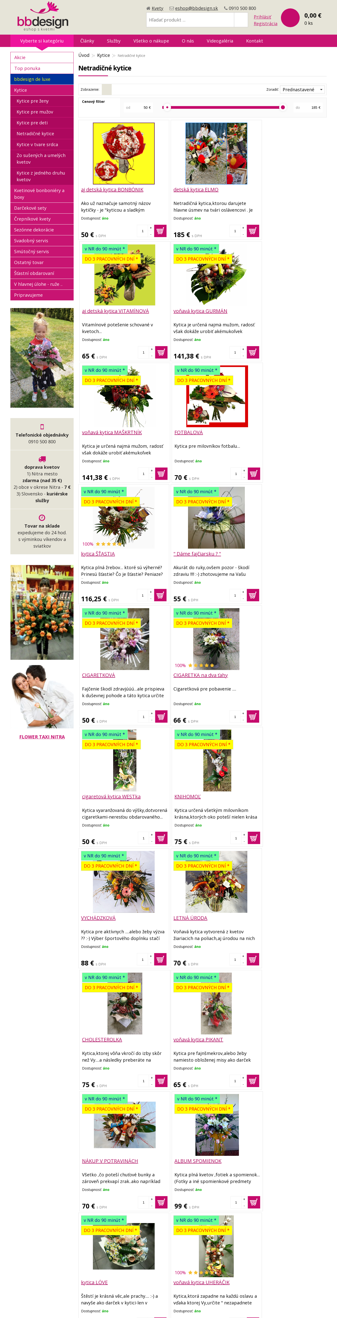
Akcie (19, 57)
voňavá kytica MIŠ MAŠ (190, 1037)
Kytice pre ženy (33, 101)
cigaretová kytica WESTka (193, 553)
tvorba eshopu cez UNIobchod (167, 1307)
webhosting (208, 1307)
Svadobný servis (31, 241)
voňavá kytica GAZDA (188, 1158)
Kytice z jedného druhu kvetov (41, 176)
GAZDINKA (259, 1037)
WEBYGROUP (255, 1307)
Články (87, 41)
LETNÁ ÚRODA (181, 674)
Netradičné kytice (35, 133)
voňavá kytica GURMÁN (108, 310)
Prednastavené (298, 89)
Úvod (83, 55)
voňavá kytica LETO (269, 916)
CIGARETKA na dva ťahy (108, 553)
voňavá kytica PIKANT (106, 795)
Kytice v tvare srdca (37, 144)
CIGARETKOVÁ (263, 431)
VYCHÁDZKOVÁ (98, 674)
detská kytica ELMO (186, 189)
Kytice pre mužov (35, 112)
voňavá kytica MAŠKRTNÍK (194, 310)
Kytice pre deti (32, 123)
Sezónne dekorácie (34, 230)
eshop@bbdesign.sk (196, 8)
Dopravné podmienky (145, 1247)
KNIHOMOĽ (260, 553)
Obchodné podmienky (145, 1239)
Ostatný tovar (29, 262)
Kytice (103, 55)
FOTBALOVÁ (261, 310)
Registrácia (265, 23)
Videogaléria (220, 41)
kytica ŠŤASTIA (98, 431)
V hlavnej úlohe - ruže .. (38, 284)
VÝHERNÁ (92, 1037)
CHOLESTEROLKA (267, 674)
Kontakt (254, 41)
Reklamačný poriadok (145, 1255)
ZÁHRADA (92, 1158)
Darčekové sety (30, 208)
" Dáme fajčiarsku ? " (188, 431)
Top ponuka (27, 68)
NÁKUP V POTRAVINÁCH (192, 795)
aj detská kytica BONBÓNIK (112, 189)
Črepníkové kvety (32, 219)
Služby (114, 41)
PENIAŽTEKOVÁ (265, 1158)
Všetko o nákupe (151, 41)
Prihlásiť (262, 17)
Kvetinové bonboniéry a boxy (39, 193)
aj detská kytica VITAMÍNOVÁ (280, 189)
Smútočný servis (31, 251)
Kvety (157, 8)
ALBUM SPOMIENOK (270, 795)
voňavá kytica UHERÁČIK (192, 916)
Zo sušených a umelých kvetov (41, 158)
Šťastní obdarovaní (34, 273)
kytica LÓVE (94, 916)
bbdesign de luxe (32, 79)
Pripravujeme (28, 295)
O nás (188, 41)
